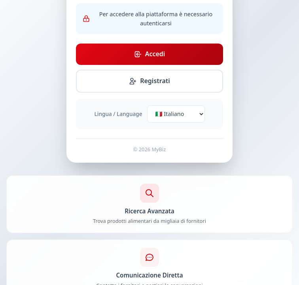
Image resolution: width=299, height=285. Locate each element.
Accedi (149, 53)
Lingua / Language (118, 114)
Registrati (149, 80)
